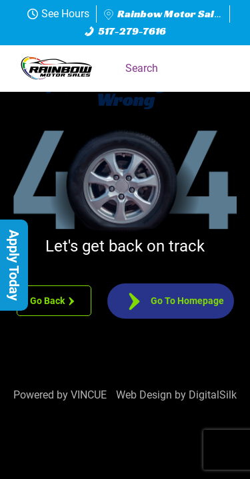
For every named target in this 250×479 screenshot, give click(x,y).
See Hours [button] (58, 13)
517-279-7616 (125, 31)
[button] (220, 69)
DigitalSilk (213, 395)
